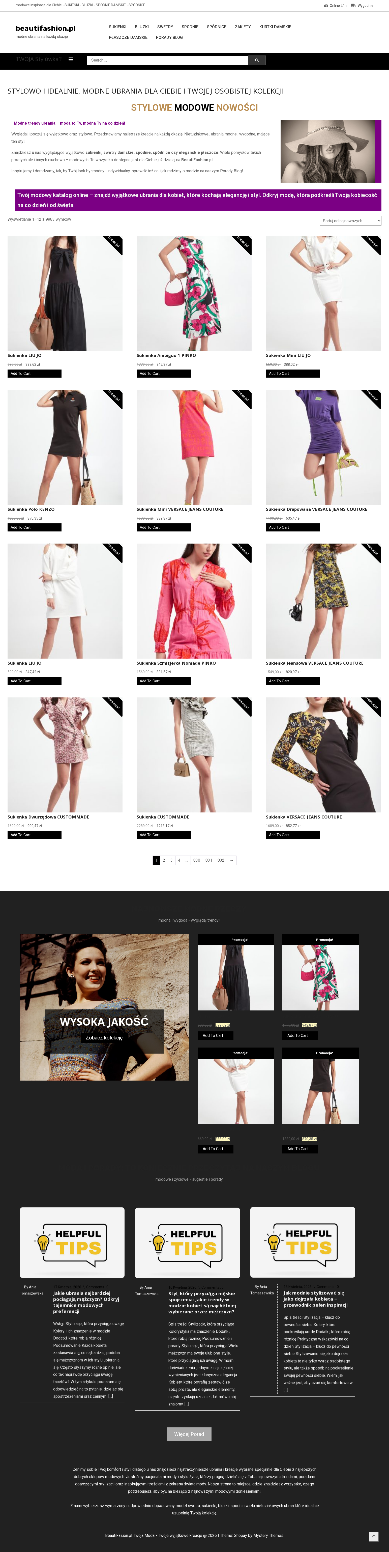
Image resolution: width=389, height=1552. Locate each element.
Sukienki (117, 26)
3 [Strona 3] (171, 860)
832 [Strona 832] (221, 860)
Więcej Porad (189, 1434)
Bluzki (142, 26)
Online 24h (335, 6)
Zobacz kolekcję (104, 1038)
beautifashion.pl (46, 28)
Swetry (165, 26)
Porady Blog (169, 37)
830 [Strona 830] (196, 860)
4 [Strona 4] (179, 860)
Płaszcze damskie (128, 37)
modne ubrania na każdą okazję (42, 36)
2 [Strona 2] (164, 860)
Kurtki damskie (275, 26)
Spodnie (190, 26)
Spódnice (216, 26)
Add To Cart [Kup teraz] (21, 373)
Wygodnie (362, 6)
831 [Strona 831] (208, 860)
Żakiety (243, 26)
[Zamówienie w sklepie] (350, 221)
